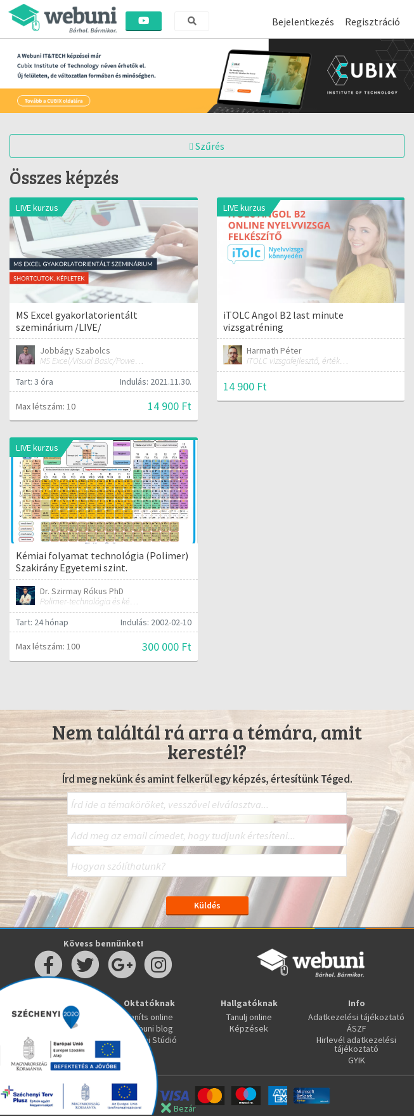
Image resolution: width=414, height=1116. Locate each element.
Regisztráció (372, 21)
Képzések (249, 1028)
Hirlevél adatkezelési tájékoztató (356, 1044)
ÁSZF (356, 1028)
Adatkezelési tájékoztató (356, 1017)
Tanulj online (249, 1017)
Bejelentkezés (303, 21)
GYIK (356, 1060)
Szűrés (207, 146)
